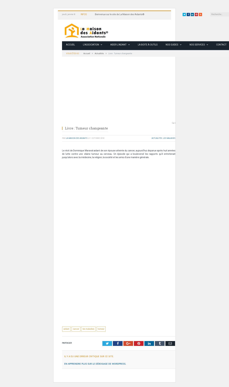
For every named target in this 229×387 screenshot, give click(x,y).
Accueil (70, 44)
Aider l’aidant (118, 44)
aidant (66, 329)
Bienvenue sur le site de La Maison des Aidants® (119, 14)
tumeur (101, 329)
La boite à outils (148, 44)
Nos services (197, 44)
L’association (91, 44)
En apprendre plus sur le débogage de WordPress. (95, 363)
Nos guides (172, 44)
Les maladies (169, 138)
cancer (76, 329)
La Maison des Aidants (76, 138)
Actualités (157, 138)
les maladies (88, 329)
